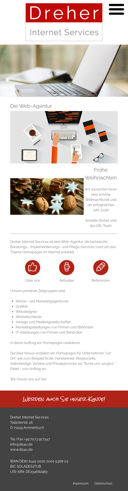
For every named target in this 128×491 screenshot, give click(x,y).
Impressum (81, 483)
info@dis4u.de (21, 444)
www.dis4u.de (21, 449)
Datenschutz (103, 483)
